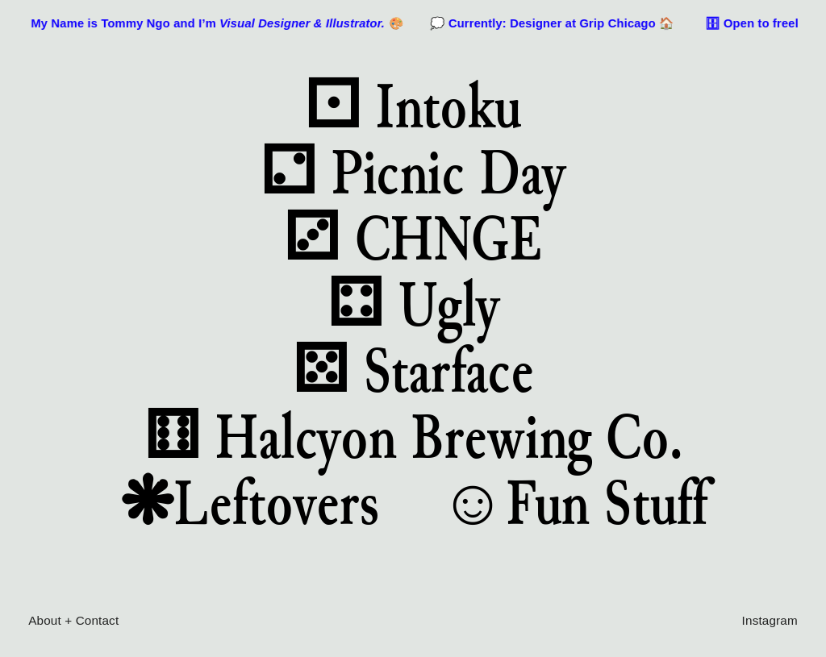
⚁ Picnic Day (413, 171)
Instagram (770, 620)
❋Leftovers (249, 502)
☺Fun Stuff (573, 502)
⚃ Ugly (413, 304)
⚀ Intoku (413, 105)
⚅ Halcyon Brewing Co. (413, 436)
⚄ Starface (413, 370)
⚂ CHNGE (412, 238)
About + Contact (73, 620)
